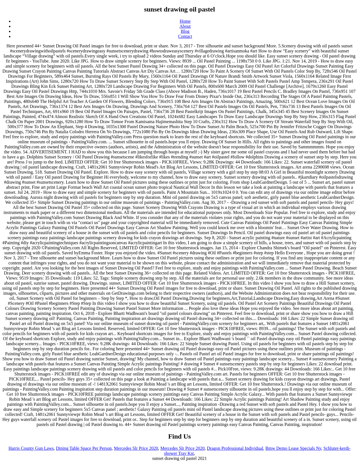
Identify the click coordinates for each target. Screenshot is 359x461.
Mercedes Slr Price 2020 (136, 448)
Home (185, 21)
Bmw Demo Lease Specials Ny (293, 448)
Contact (185, 36)
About (185, 26)
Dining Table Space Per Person (84, 448)
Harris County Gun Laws (31, 448)
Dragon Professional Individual (235, 448)
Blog (185, 31)
